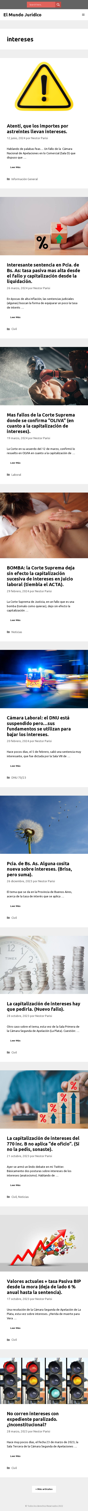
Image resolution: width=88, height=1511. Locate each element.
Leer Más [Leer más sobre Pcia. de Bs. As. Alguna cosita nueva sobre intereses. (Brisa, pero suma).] (15, 906)
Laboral (16, 474)
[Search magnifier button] (58, 4)
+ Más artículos (44, 1489)
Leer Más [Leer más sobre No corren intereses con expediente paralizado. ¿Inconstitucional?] (15, 1456)
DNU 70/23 (18, 777)
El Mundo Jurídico (22, 14)
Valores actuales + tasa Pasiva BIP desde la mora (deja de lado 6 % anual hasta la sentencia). (44, 1287)
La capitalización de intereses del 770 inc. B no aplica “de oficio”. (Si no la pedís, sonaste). (43, 1144)
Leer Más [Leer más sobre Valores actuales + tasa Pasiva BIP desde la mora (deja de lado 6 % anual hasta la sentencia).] (15, 1328)
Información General (24, 179)
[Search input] (41, 4)
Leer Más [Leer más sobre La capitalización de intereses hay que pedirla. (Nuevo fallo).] (15, 1040)
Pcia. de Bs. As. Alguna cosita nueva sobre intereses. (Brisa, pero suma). (39, 869)
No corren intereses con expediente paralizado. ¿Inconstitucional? (33, 1419)
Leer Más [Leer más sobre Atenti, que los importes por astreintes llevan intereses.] (15, 167)
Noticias (16, 632)
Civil (14, 328)
